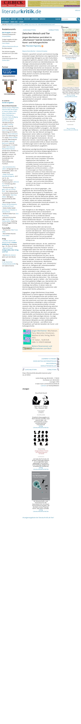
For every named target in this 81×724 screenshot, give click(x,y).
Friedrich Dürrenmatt (8, 120)
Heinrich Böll (6, 109)
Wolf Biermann (10, 113)
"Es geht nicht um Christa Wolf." (9, 189)
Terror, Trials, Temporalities (8, 220)
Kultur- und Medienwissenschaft (43, 24)
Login (21, 22)
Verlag (77, 10)
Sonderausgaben (7, 102)
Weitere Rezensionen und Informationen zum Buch (42, 347)
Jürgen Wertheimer (39, 331)
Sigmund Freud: (10, 250)
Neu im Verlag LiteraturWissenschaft (71, 95)
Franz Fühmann (13, 134)
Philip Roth (15, 108)
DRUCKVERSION (52, 363)
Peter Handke (13, 137)
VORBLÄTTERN (54, 30)
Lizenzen (43, 385)
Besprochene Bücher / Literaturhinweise (34, 51)
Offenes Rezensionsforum (10, 46)
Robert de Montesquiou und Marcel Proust (9, 205)
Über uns (14, 22)
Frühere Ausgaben (14, 24)
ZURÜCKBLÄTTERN (29, 30)
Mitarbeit (5, 22)
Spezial (20, 19)
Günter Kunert (6, 108)
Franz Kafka (5, 235)
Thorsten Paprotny (33, 46)
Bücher (27, 19)
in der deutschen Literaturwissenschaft (8, 263)
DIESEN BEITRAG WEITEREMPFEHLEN (46, 361)
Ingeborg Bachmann (8, 142)
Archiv (13, 19)
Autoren (34, 19)
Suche (57, 19)
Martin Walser (8, 111)
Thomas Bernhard (7, 125)
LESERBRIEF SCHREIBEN (50, 359)
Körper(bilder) (6, 36)
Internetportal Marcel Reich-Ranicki (8, 148)
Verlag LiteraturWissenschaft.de (40, 426)
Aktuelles (6, 19)
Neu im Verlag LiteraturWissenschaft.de (71, 129)
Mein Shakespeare (7, 115)
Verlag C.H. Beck (71, 59)
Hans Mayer (6, 43)
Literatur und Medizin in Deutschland (9, 211)
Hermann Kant (6, 117)
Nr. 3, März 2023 (26, 24)
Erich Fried (5, 130)
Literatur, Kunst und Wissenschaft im (9, 242)
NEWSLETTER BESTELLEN (50, 366)
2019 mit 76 (5, 186)
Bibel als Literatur (10, 255)
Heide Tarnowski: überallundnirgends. (8, 175)
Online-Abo (5, 60)
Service (42, 19)
